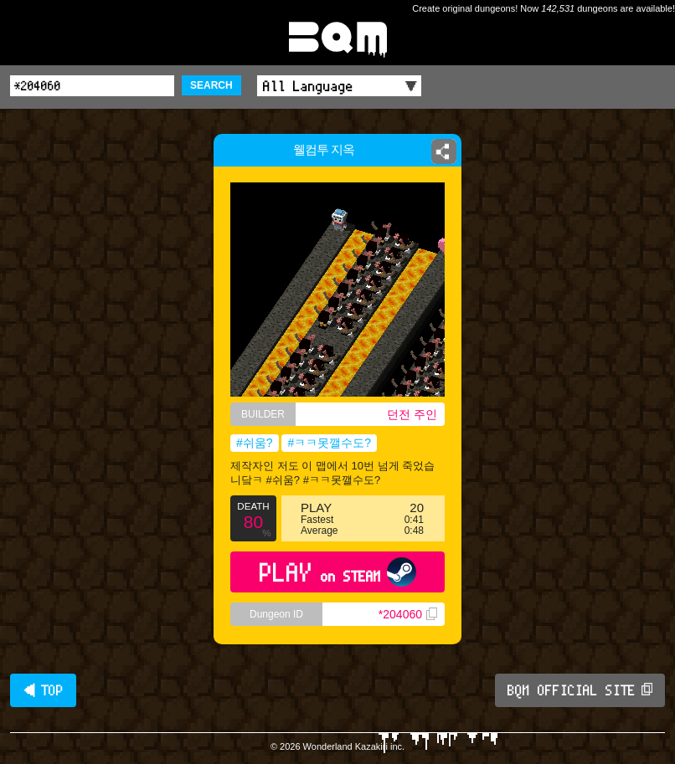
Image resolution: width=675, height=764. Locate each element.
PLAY (338, 572)
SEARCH (211, 85)
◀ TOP (43, 690)
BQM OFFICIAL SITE (580, 690)
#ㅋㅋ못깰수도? (329, 442)
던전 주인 (412, 414)
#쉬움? (254, 442)
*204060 (408, 614)
